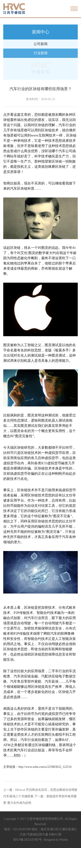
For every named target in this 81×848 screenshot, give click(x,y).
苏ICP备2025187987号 (27, 839)
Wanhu (63, 839)
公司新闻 (41, 44)
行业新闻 (41, 53)
